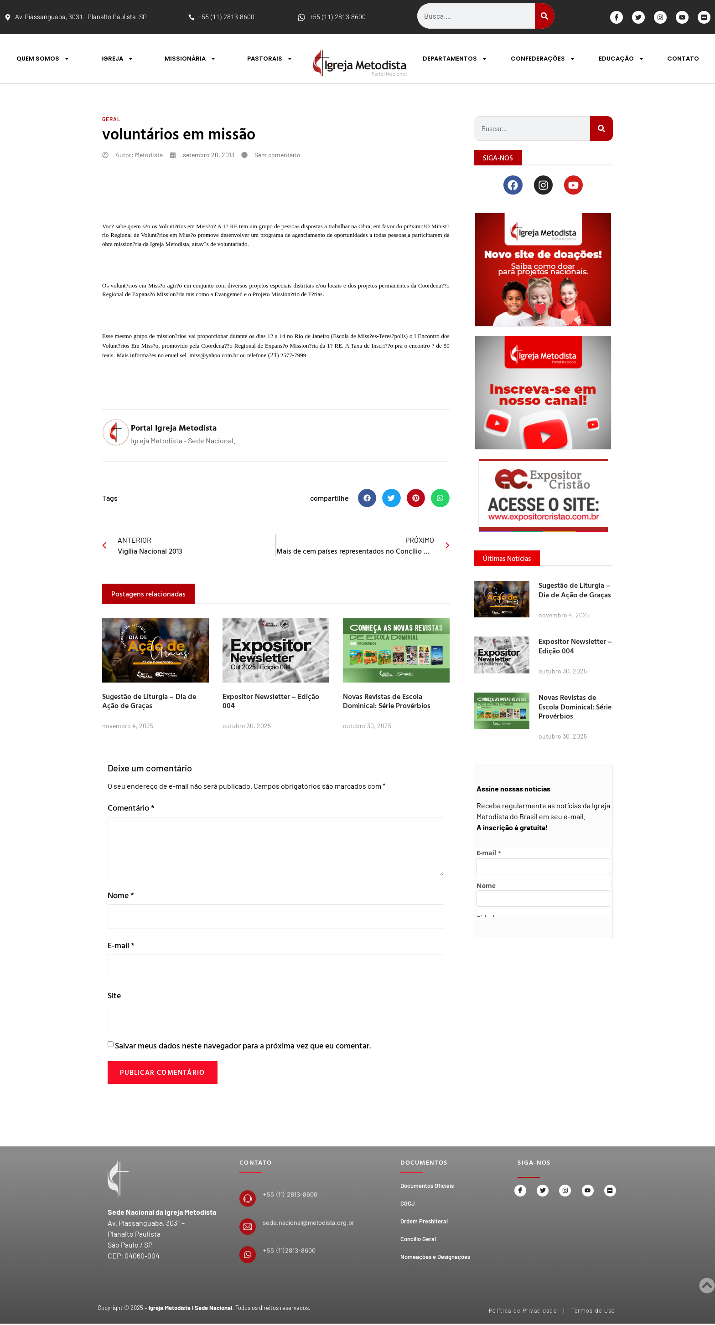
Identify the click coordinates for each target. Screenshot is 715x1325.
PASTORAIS (270, 58)
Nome (121, 895)
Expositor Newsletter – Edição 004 (271, 701)
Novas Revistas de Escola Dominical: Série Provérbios (386, 701)
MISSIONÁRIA (190, 58)
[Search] (544, 16)
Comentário (131, 807)
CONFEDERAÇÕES (543, 58)
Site (114, 997)
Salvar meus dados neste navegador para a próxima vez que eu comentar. (243, 1048)
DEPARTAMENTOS (455, 58)
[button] (367, 498)
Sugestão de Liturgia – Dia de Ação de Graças (149, 701)
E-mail (121, 946)
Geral (111, 119)
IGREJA (117, 58)
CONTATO (683, 58)
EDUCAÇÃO (621, 58)
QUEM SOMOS (43, 58)
